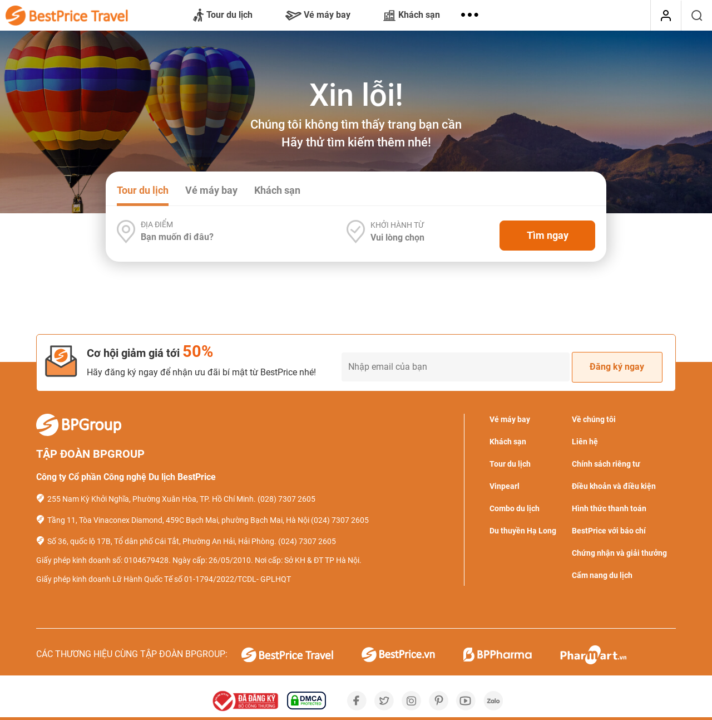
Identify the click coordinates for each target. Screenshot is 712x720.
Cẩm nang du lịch (602, 575)
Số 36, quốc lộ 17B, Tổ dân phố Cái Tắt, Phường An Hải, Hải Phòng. (161, 541)
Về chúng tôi (594, 419)
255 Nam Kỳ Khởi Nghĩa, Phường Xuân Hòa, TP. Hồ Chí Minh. (151, 498)
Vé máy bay (317, 14)
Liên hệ (585, 441)
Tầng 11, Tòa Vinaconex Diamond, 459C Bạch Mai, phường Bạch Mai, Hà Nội (178, 520)
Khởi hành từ (397, 225)
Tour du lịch (223, 15)
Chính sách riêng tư (606, 463)
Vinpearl (505, 486)
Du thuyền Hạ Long (523, 530)
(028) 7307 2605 (286, 498)
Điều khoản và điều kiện (614, 486)
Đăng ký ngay (617, 366)
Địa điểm (157, 224)
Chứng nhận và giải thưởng (619, 552)
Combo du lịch (515, 508)
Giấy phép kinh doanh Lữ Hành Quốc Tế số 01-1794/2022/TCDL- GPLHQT (163, 579)
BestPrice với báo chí (609, 530)
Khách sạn (411, 15)
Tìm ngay (547, 235)
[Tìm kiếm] (696, 16)
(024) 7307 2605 (340, 520)
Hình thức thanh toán (609, 508)
